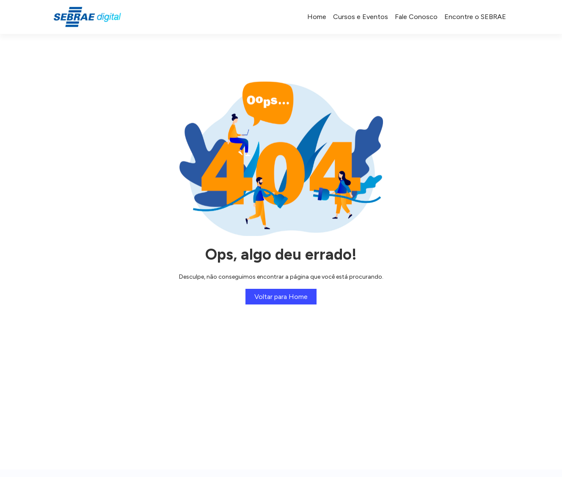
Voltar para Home (281, 297)
